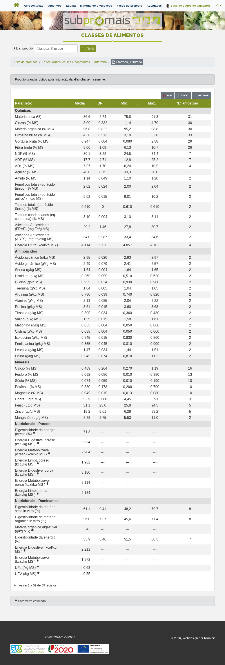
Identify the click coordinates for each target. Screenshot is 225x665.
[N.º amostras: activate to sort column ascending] (193, 103)
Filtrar (88, 48)
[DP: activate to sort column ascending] (132, 103)
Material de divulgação (96, 5)
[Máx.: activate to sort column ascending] (167, 103)
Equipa (71, 5)
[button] (217, 5)
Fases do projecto (129, 5)
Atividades (154, 5)
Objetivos (55, 5)
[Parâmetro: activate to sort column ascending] (58, 103)
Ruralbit (209, 564)
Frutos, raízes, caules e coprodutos (66, 62)
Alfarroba (100, 62)
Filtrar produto (23, 48)
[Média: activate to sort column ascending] (114, 103)
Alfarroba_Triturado (127, 62)
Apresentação (34, 5)
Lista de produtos (25, 62)
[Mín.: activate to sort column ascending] (149, 103)
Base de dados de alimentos (188, 6)
